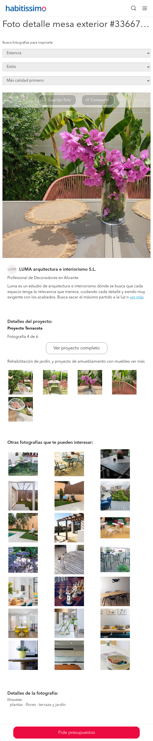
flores (31, 705)
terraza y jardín (52, 705)
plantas (16, 705)
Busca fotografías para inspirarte (27, 42)
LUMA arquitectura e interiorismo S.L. (57, 269)
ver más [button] (137, 297)
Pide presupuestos (76, 732)
